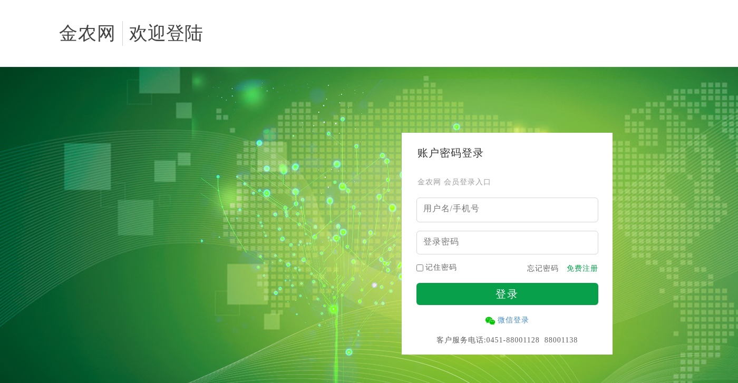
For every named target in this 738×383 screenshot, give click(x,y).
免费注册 (582, 268)
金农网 (87, 33)
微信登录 (513, 320)
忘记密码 (543, 268)
